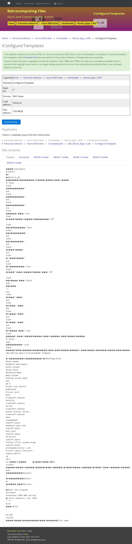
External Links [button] (43, 3)
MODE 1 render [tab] (61, 157)
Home (12, 23)
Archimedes (68, 23)
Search (19, 3)
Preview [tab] (10, 157)
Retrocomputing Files (26, 11)
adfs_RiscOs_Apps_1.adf (79, 143)
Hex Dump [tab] (24, 157)
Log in (58, 3)
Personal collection (28, 23)
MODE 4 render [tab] (100, 157)
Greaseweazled (55, 143)
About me (29, 3)
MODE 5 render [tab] (14, 162)
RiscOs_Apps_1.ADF (87, 23)
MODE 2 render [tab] (80, 157)
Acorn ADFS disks (50, 23)
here (26, 534)
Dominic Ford (30, 57)
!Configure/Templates (105, 143)
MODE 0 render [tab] (41, 157)
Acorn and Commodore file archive (30, 17)
